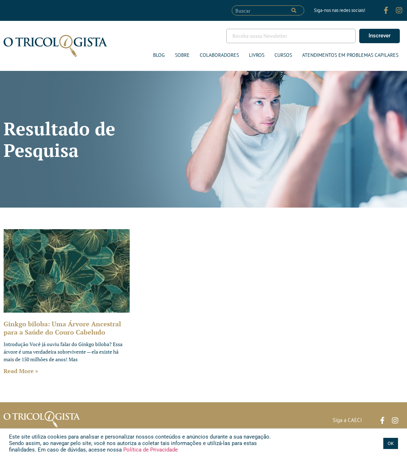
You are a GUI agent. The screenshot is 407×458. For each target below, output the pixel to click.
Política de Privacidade (150, 449)
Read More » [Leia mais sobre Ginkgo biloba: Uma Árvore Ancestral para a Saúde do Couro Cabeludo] (21, 371)
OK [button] (391, 443)
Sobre (182, 55)
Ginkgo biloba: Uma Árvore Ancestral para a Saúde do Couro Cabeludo (62, 327)
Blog (159, 55)
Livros (256, 55)
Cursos (283, 55)
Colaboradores (219, 55)
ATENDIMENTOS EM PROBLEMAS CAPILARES (350, 55)
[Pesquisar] (294, 10)
